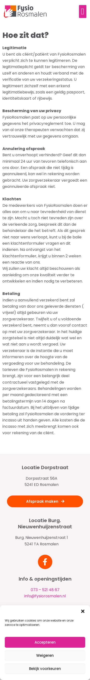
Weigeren (45, 655)
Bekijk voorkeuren (45, 668)
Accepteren (45, 642)
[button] (82, 611)
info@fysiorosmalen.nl (45, 596)
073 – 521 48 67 (45, 590)
